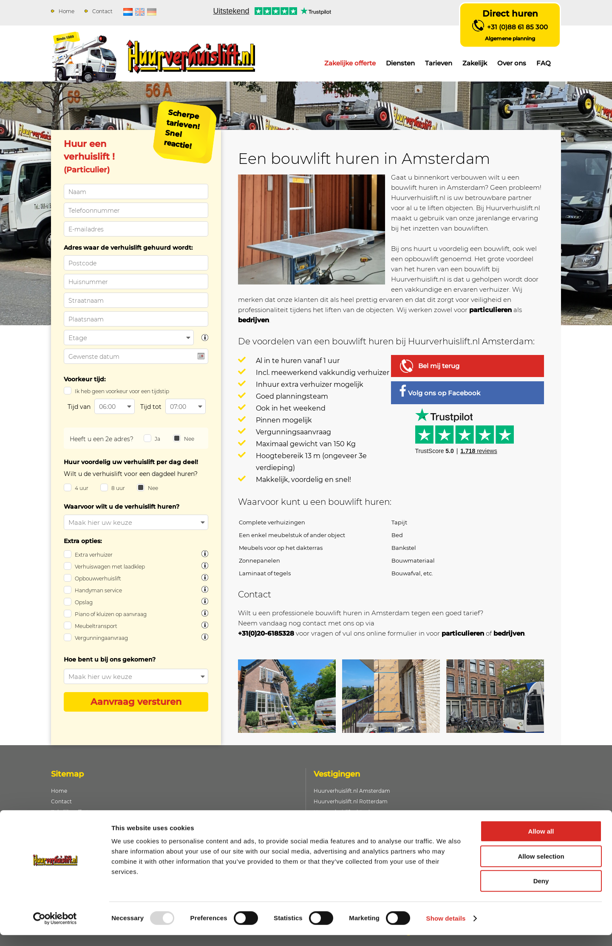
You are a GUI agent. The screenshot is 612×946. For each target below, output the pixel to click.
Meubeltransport (96, 626)
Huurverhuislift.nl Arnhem (347, 812)
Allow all (541, 842)
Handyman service (98, 590)
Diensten (400, 63)
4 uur (81, 488)
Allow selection (541, 867)
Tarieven (438, 63)
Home (66, 11)
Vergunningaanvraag (101, 638)
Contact (102, 11)
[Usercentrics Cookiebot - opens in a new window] (55, 929)
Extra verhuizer (94, 555)
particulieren (490, 310)
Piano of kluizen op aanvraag (111, 614)
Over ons (511, 63)
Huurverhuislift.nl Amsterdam (352, 791)
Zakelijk (474, 63)
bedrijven (253, 320)
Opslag (84, 602)
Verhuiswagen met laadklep (110, 566)
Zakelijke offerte (350, 63)
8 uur (118, 488)
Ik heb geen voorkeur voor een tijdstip (122, 391)
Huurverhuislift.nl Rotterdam (351, 801)
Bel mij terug (438, 366)
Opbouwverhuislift (98, 578)
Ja (157, 439)
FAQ (543, 63)
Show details (446, 929)
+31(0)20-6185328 (266, 633)
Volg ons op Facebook (440, 391)
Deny (541, 891)
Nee (189, 439)
